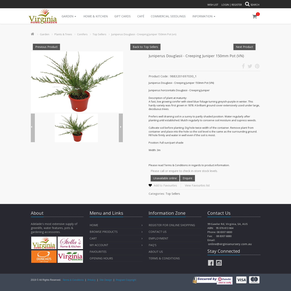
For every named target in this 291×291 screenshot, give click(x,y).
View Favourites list (197, 185)
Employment (158, 238)
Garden (69, 16)
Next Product (244, 47)
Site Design (106, 280)
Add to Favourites (165, 185)
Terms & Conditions (164, 258)
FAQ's (152, 245)
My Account (99, 245)
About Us (156, 252)
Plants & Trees (63, 34)
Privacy (92, 280)
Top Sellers (99, 34)
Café (140, 16)
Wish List (212, 4)
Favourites (98, 252)
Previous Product (46, 47)
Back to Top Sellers (145, 47)
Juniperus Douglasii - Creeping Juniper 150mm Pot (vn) (143, 34)
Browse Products (104, 232)
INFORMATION (203, 16)
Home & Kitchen (95, 16)
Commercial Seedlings (168, 16)
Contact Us (158, 232)
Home (94, 225)
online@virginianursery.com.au (230, 244)
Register (237, 4)
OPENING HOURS (101, 258)
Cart (93, 238)
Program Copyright (126, 280)
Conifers (82, 34)
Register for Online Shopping (172, 225)
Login (225, 4)
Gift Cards (122, 16)
